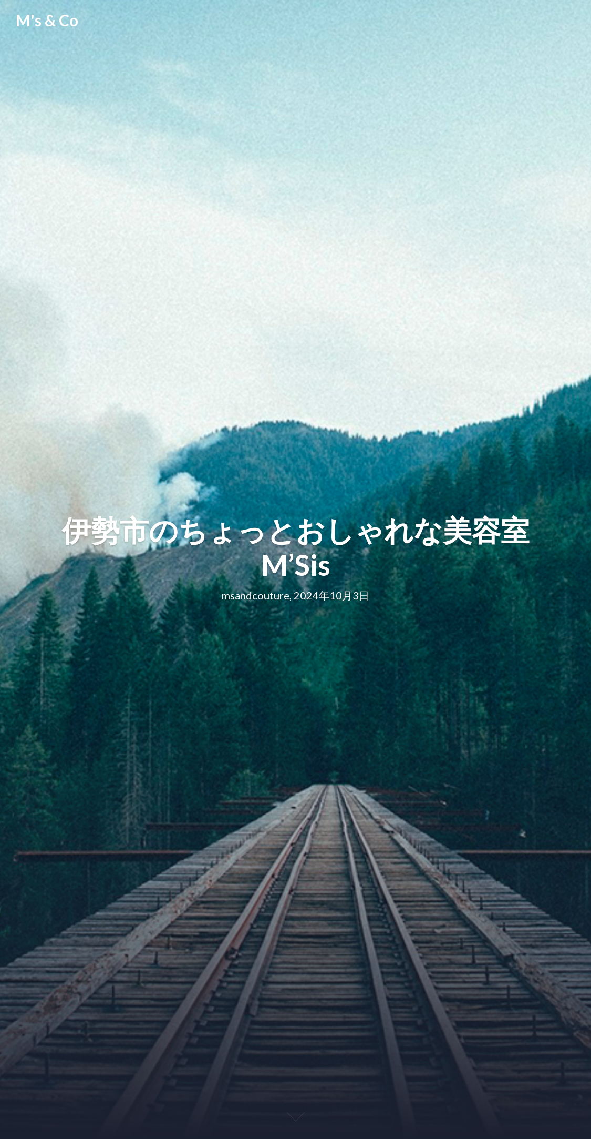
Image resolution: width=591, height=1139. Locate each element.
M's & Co (47, 20)
